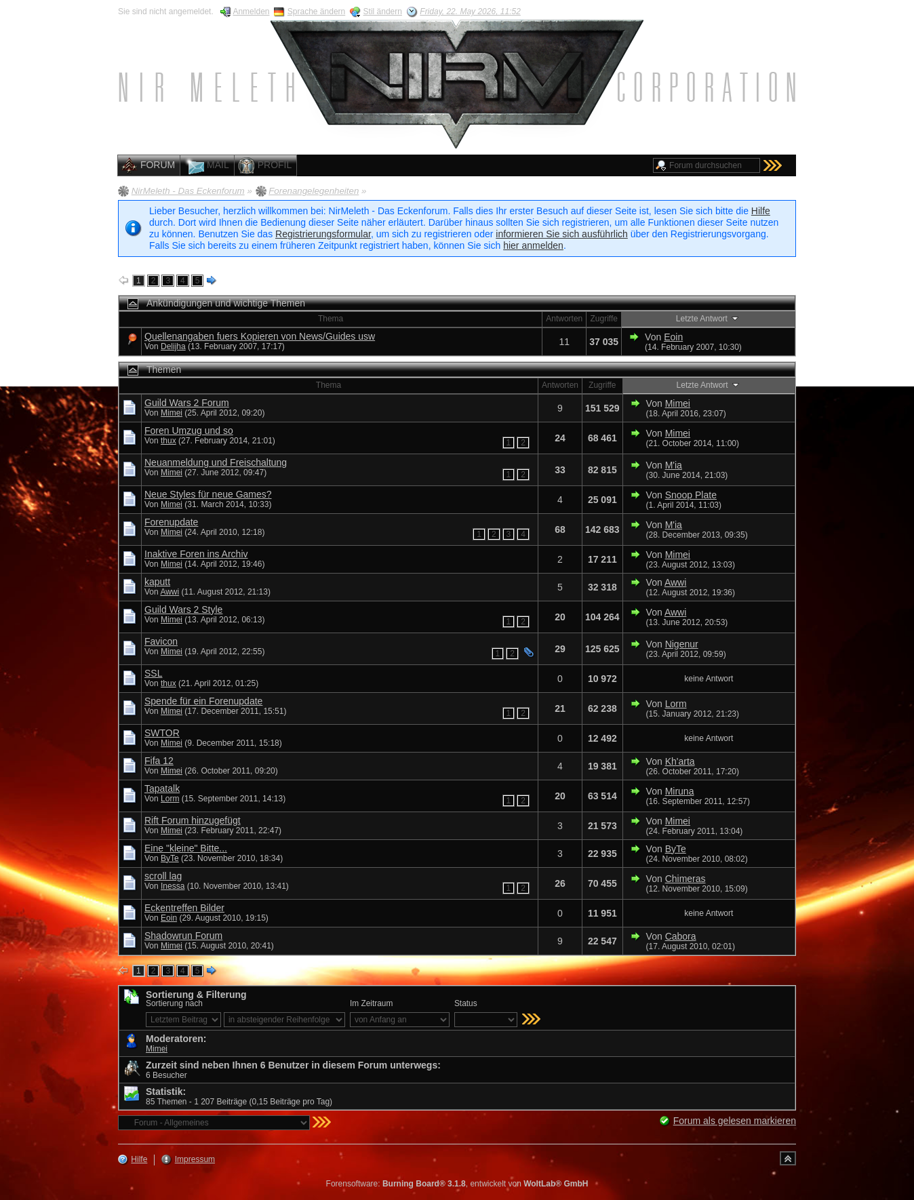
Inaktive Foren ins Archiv (196, 553)
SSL (153, 673)
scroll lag (163, 876)
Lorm (676, 703)
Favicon (161, 641)
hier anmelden (533, 245)
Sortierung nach (174, 1003)
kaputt (157, 581)
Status (465, 1003)
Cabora (680, 936)
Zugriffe (603, 318)
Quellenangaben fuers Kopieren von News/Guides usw (259, 336)
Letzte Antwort (708, 318)
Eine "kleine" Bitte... (185, 848)
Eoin (673, 337)
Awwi (169, 592)
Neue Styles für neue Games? (208, 494)
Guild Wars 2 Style (183, 609)
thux (168, 440)
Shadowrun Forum (183, 935)
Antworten (564, 318)
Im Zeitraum (371, 1003)
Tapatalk (162, 788)
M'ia (673, 465)
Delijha (173, 346)
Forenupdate (171, 522)
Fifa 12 (159, 760)
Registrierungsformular (323, 233)
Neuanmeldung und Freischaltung (215, 462)
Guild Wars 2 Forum (186, 402)
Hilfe (760, 210)
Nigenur (681, 644)
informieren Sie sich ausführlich (562, 233)
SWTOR (162, 732)
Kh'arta (680, 761)
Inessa (172, 886)
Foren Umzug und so (188, 430)
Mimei (171, 413)
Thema (330, 318)
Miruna (679, 791)
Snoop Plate (691, 494)
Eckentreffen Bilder (184, 907)
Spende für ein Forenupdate (203, 701)
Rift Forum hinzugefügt (192, 820)
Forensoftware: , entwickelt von (457, 1183)
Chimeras (685, 878)
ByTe (170, 858)
